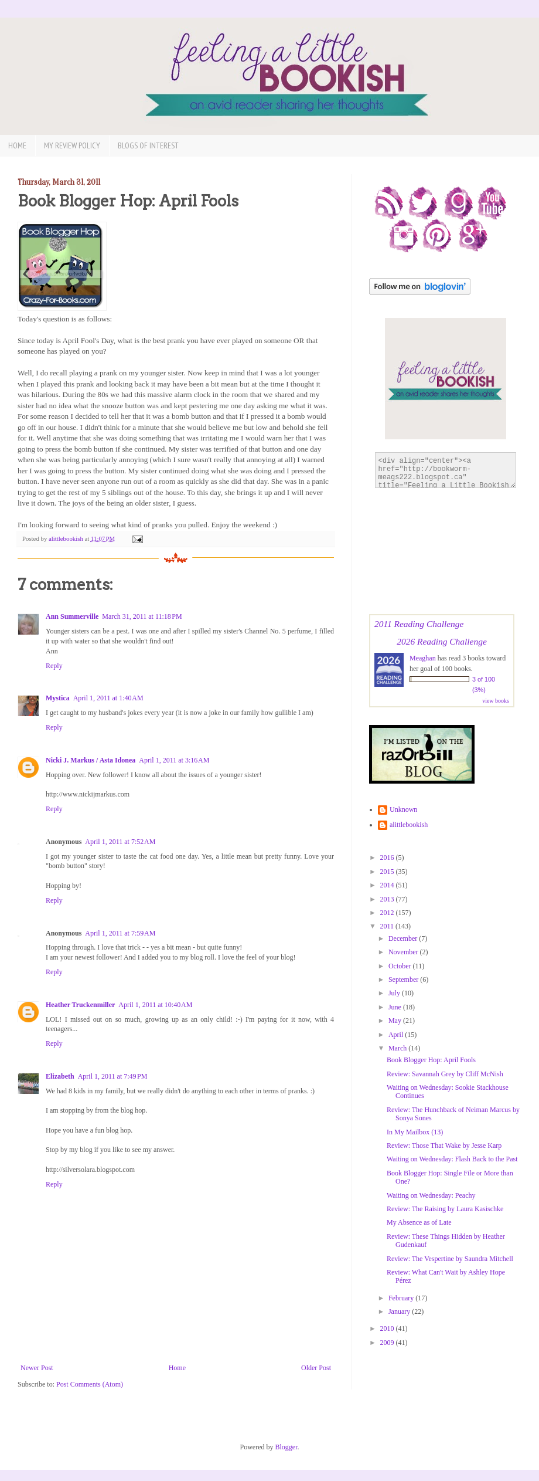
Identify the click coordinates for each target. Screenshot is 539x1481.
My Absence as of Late (419, 1222)
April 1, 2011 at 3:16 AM (174, 760)
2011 (388, 926)
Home (17, 145)
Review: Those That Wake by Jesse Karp (444, 1145)
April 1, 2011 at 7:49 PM (113, 1076)
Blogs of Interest (148, 145)
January (400, 1311)
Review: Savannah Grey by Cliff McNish (445, 1074)
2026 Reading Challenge (442, 641)
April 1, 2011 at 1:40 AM (108, 698)
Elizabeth (60, 1076)
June (395, 1007)
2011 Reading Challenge (418, 624)
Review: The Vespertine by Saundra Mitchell (450, 1259)
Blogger (286, 1447)
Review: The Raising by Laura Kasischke (445, 1209)
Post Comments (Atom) (89, 1384)
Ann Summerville (72, 616)
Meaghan (423, 658)
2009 (388, 1342)
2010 (388, 1328)
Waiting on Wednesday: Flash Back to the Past (452, 1159)
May (395, 1020)
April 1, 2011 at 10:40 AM (155, 1005)
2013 (388, 899)
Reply (54, 666)
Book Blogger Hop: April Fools (431, 1060)
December (403, 938)
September (404, 979)
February (401, 1298)
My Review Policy (72, 145)
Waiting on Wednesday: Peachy (431, 1195)
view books (495, 700)
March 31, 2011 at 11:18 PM (142, 616)
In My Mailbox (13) (415, 1132)
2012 (388, 913)
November (404, 952)
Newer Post (37, 1368)
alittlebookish (409, 825)
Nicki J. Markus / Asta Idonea (90, 760)
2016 (388, 857)
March (398, 1048)
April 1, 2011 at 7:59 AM (120, 933)
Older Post (316, 1368)
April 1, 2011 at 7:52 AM (120, 842)
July (395, 993)
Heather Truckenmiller (80, 1005)
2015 (388, 871)
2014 (388, 885)
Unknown (403, 809)
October (400, 966)
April (396, 1035)
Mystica (58, 698)
